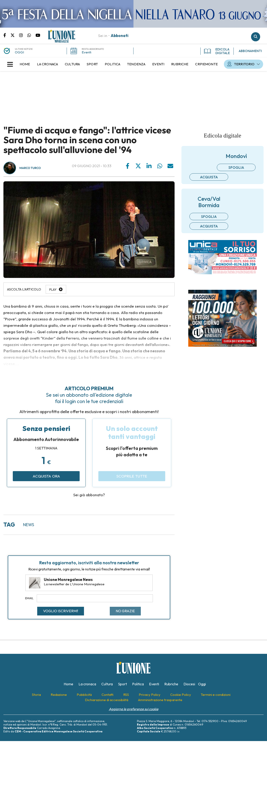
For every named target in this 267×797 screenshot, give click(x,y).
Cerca (255, 36)
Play (53, 290)
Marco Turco (30, 168)
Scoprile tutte (131, 476)
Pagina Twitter (14, 35)
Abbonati (119, 35)
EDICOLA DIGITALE (217, 51)
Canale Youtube (38, 35)
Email (29, 598)
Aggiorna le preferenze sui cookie (133, 709)
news (28, 524)
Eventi (86, 52)
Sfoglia (236, 167)
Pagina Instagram (23, 35)
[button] (10, 64)
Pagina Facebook (6, 35)
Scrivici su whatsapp (31, 35)
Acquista (209, 177)
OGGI (19, 52)
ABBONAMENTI (250, 51)
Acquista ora (46, 476)
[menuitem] (25, 64)
